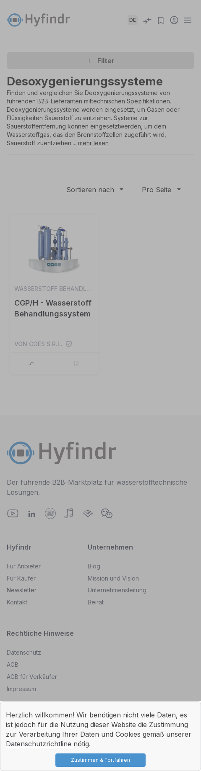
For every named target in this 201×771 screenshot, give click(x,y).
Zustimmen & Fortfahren (100, 760)
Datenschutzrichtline (39, 744)
